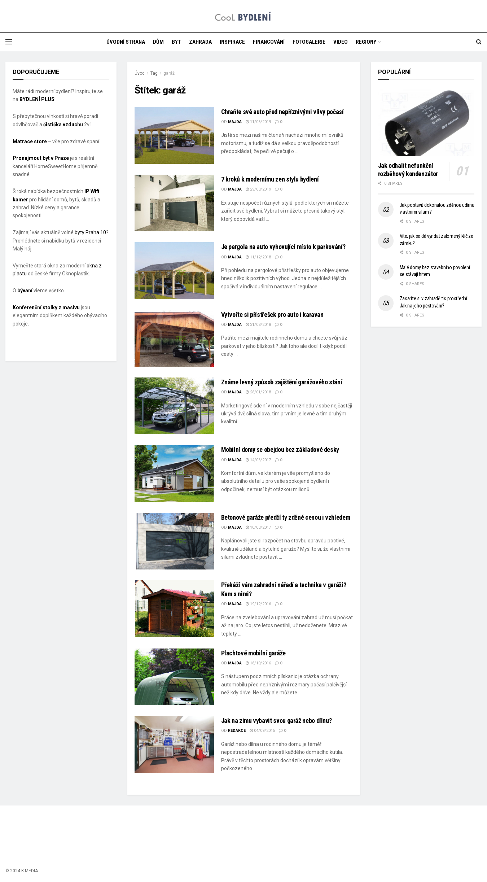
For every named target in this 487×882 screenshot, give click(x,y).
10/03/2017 (258, 527)
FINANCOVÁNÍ (269, 42)
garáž (169, 73)
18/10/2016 (258, 663)
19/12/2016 (258, 604)
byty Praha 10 (90, 232)
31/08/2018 (258, 324)
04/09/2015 (262, 730)
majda (235, 121)
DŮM (158, 42)
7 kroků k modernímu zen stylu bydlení (270, 179)
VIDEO (340, 42)
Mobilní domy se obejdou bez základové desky (280, 449)
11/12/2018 (258, 257)
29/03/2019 (258, 189)
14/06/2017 (258, 460)
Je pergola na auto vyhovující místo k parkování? (283, 246)
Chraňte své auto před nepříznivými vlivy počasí (282, 111)
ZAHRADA (200, 42)
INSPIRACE (232, 42)
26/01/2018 (258, 392)
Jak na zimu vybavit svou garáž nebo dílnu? (276, 720)
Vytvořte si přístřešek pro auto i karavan (272, 314)
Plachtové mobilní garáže (253, 653)
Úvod (140, 73)
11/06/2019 (258, 121)
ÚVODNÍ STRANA (125, 42)
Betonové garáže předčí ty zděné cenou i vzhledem (285, 517)
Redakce (237, 730)
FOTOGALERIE (309, 42)
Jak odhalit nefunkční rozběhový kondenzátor (408, 170)
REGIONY (366, 42)
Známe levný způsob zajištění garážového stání (281, 382)
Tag (154, 73)
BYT (176, 42)
